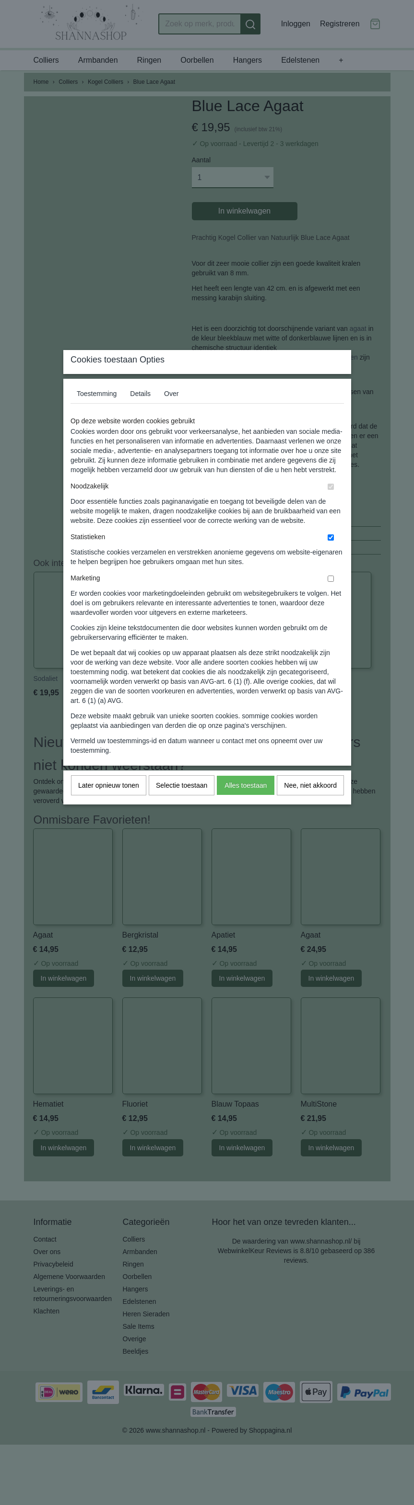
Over (171, 413)
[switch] (331, 506)
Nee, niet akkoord (310, 804)
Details (140, 413)
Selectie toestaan (181, 804)
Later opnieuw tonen (108, 804)
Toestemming (97, 413)
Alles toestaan (246, 804)
